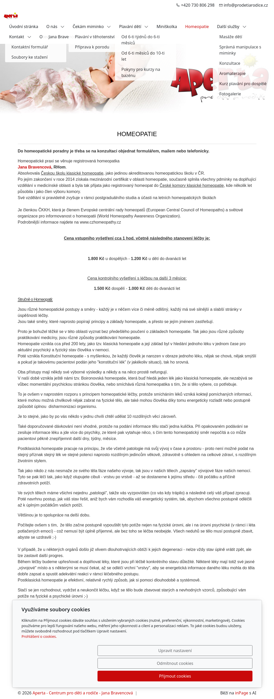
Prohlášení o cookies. (39, 661)
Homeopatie (197, 26)
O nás (55, 26)
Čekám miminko (92, 26)
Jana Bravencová (34, 167)
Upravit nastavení (126, 676)
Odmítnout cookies (177, 676)
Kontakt (20, 37)
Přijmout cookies (228, 676)
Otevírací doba (53, 37)
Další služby (231, 26)
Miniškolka (166, 26)
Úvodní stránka (23, 26)
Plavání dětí (133, 26)
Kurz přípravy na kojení (97, 37)
